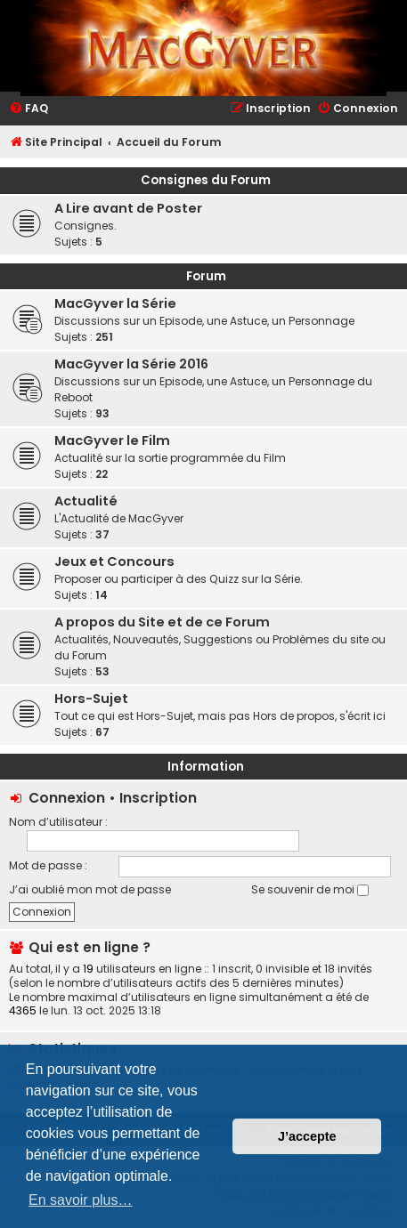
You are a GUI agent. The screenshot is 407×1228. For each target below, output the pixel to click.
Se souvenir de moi (310, 889)
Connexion (66, 797)
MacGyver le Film (112, 440)
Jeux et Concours (114, 561)
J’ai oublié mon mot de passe (90, 889)
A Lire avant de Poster (128, 208)
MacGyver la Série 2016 (131, 364)
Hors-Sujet (91, 698)
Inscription (158, 797)
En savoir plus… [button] (80, 1200)
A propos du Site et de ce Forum (162, 622)
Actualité (86, 501)
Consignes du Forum (206, 180)
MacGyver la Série (115, 303)
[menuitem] (28, 109)
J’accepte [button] (307, 1136)
